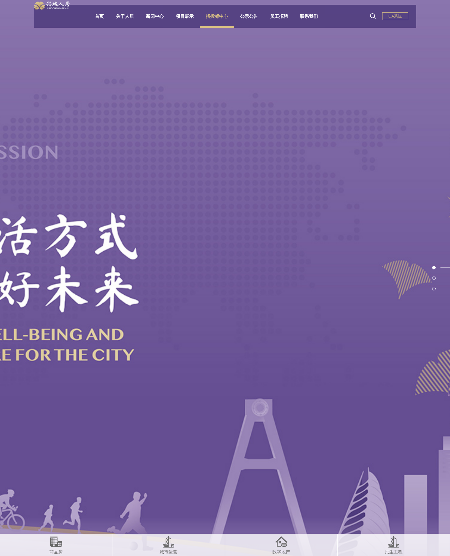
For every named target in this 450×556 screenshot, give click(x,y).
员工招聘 (284, 16)
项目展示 (189, 16)
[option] (225, 278)
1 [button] (445, 267)
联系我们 (314, 16)
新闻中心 (159, 16)
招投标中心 (222, 16)
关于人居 (130, 16)
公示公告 (254, 16)
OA (395, 16)
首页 (104, 16)
